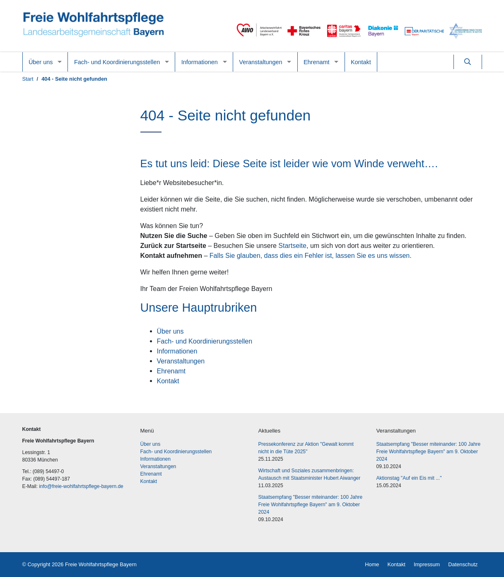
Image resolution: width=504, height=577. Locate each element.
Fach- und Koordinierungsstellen (117, 62)
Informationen (199, 62)
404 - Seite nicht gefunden (74, 79)
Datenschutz (462, 564)
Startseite (292, 245)
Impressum (427, 564)
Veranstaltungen (260, 62)
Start (28, 79)
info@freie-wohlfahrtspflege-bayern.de (81, 486)
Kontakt (361, 62)
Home (372, 564)
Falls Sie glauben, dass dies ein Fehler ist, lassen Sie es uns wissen (310, 255)
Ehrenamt (316, 62)
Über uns (41, 62)
